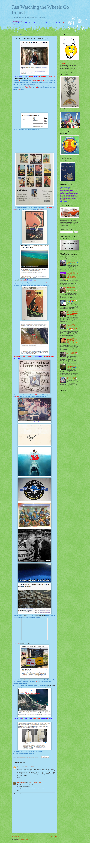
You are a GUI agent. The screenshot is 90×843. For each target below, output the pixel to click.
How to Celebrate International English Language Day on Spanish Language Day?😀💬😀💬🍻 (72, 327)
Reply (18, 777)
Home (35, 836)
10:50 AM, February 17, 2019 (34, 782)
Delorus (19, 767)
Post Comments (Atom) (23, 839)
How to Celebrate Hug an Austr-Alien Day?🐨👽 (72, 354)
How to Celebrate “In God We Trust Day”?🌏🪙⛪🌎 (72, 262)
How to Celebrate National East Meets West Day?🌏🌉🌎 (71, 366)
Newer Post (15, 836)
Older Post (54, 836)
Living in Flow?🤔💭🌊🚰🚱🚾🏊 (72, 301)
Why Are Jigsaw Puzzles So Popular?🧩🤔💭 (72, 378)
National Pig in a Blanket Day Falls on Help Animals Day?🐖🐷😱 (72, 289)
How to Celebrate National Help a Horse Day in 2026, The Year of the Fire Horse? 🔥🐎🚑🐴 (72, 341)
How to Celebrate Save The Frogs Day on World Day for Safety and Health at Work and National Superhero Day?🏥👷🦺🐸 (69, 276)
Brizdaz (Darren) (21, 782)
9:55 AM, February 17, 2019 (28, 767)
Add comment (17, 793)
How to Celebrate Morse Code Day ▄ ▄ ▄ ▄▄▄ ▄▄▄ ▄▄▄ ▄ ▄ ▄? (72, 313)
